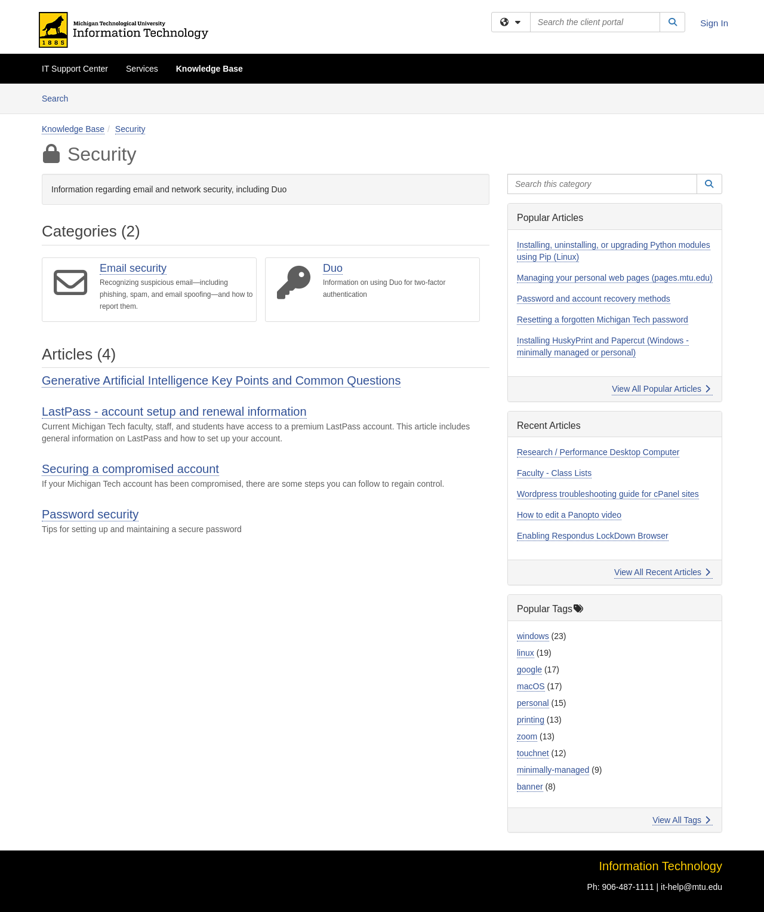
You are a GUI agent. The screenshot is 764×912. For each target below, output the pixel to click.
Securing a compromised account (130, 468)
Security (130, 129)
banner (530, 786)
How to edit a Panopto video (569, 515)
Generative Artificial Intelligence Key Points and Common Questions (221, 380)
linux (525, 653)
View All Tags (681, 820)
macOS (531, 686)
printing (530, 719)
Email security (133, 268)
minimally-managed (553, 770)
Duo (333, 268)
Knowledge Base (209, 68)
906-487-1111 (628, 887)
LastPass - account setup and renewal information (174, 411)
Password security (90, 514)
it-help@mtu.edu (691, 887)
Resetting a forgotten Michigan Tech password (602, 319)
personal (533, 703)
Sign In (714, 23)
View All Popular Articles (661, 389)
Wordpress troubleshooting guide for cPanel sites (608, 494)
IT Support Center (75, 68)
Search (59, 97)
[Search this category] (602, 184)
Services (142, 68)
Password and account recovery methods (593, 298)
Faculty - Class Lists (554, 473)
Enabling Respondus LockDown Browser (592, 536)
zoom (527, 736)
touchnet (533, 753)
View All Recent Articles (662, 572)
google (529, 669)
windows (533, 636)
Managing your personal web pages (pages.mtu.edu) (615, 277)
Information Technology (660, 866)
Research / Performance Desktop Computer (598, 452)
